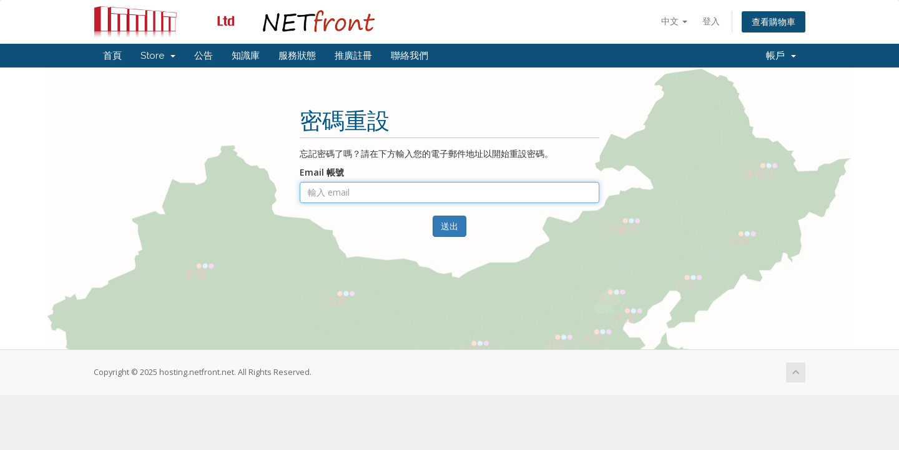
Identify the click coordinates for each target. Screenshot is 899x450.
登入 (711, 21)
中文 (674, 21)
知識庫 (246, 55)
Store (157, 55)
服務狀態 (297, 55)
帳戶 (781, 55)
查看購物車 (773, 22)
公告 (203, 55)
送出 (449, 226)
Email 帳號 (322, 172)
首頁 (112, 55)
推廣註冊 (353, 55)
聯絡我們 (409, 55)
